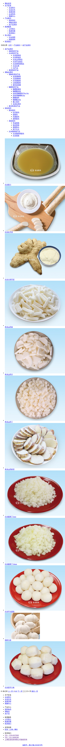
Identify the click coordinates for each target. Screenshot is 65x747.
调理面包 (16, 119)
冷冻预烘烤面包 (18, 133)
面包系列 (12, 110)
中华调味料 (17, 80)
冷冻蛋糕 (16, 135)
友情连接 (8, 727)
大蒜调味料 (17, 78)
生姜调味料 (17, 76)
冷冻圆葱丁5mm (10, 517)
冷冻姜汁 (8, 185)
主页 (10, 45)
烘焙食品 (8, 709)
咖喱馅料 (16, 97)
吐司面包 (16, 112)
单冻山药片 (9, 374)
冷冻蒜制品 (17, 55)
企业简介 (8, 697)
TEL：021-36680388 (12, 737)
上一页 (10, 691)
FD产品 (15, 68)
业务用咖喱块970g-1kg (21, 93)
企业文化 (8, 699)
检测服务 (8, 717)
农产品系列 (27, 45)
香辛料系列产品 (14, 106)
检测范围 (8, 721)
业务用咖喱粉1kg (19, 95)
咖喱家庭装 (17, 89)
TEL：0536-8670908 (12, 735)
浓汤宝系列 (17, 104)
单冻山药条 (9, 327)
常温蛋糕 (16, 123)
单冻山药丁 (9, 422)
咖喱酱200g (17, 100)
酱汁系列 (16, 102)
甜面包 (15, 114)
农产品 (7, 713)
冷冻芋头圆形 (9, 611)
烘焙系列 (8, 108)
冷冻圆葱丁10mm (11, 564)
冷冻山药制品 (17, 59)
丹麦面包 (16, 116)
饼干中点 (16, 129)
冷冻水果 (16, 66)
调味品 (7, 711)
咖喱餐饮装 (17, 91)
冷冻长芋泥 (9, 232)
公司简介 (8, 719)
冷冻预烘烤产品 (14, 131)
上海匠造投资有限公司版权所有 (16, 739)
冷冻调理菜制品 (18, 64)
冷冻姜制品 (17, 57)
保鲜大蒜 (8, 640)
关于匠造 (8, 695)
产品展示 (17, 45)
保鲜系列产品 (13, 51)
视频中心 (8, 703)
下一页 (20, 691)
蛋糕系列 (12, 121)
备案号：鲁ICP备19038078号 (32, 745)
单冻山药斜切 (9, 469)
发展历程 (8, 701)
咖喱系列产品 (13, 87)
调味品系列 (9, 72)
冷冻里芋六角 (9, 687)
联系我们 (8, 723)
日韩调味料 (17, 83)
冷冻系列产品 (13, 53)
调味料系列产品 (14, 74)
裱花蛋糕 (16, 125)
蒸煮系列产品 (13, 70)
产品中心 (8, 707)
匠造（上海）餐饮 (11, 729)
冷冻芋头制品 (17, 61)
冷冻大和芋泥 (9, 279)
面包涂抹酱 (17, 85)
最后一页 (34, 691)
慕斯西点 (16, 127)
